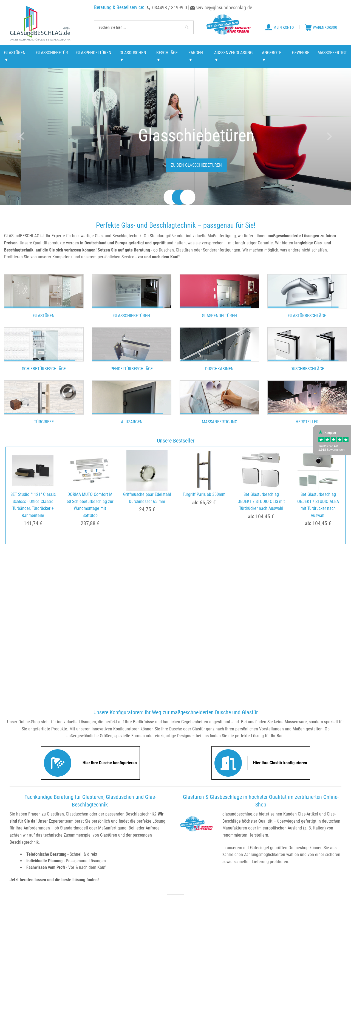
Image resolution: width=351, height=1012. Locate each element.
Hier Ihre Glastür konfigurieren (280, 762)
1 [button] (167, 198)
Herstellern (258, 835)
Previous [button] (22, 136)
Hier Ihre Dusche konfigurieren (110, 762)
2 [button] (175, 198)
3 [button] (183, 198)
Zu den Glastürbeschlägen (175, 165)
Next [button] (329, 136)
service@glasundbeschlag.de (224, 7)
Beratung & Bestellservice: (119, 7)
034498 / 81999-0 (169, 7)
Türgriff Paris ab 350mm (204, 494)
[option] (175, 136)
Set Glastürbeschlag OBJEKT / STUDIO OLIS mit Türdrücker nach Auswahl (261, 501)
